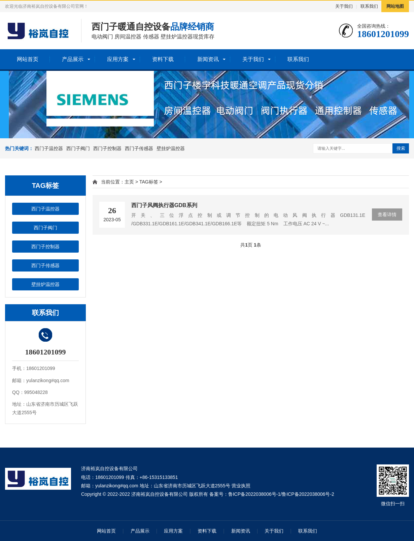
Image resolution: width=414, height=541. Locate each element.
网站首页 (27, 59)
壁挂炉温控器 (171, 148)
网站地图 (395, 6)
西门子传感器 (139, 148)
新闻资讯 (208, 59)
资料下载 (163, 59)
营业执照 (241, 485)
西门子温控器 (49, 148)
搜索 (400, 148)
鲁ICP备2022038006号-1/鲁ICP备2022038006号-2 (281, 494)
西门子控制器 (107, 148)
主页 (129, 181)
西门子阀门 (78, 148)
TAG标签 (148, 181)
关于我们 (344, 6)
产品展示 (72, 59)
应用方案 (118, 59)
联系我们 (369, 6)
